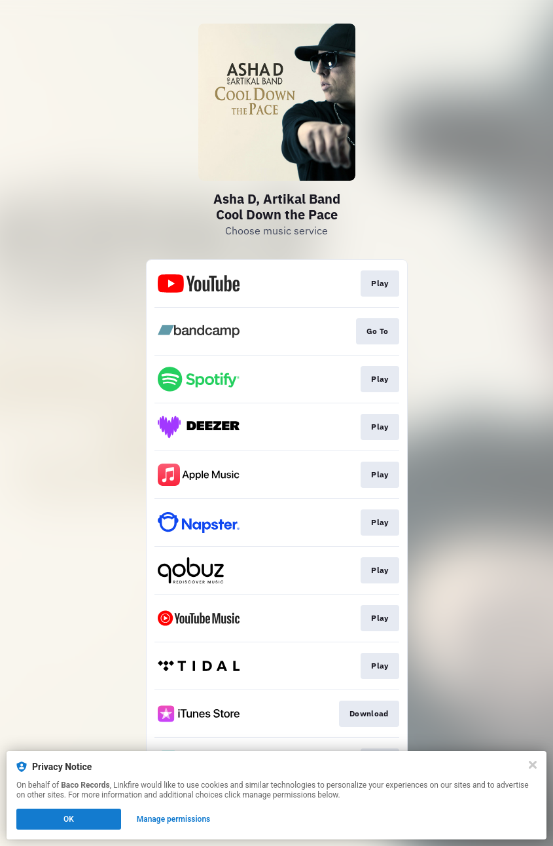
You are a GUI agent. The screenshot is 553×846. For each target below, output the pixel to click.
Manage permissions (174, 819)
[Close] (532, 764)
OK (68, 819)
